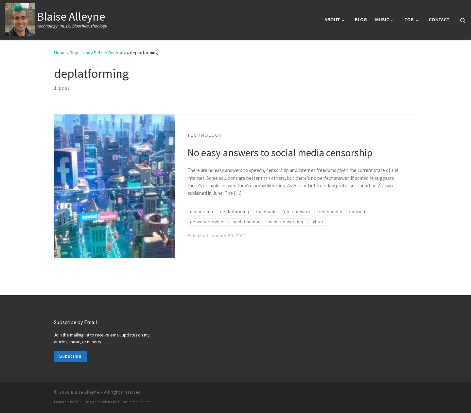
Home (60, 53)
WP (78, 402)
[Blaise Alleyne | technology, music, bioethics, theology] (20, 18)
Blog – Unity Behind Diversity (98, 53)
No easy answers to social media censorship (279, 152)
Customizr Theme (134, 402)
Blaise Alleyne (85, 392)
